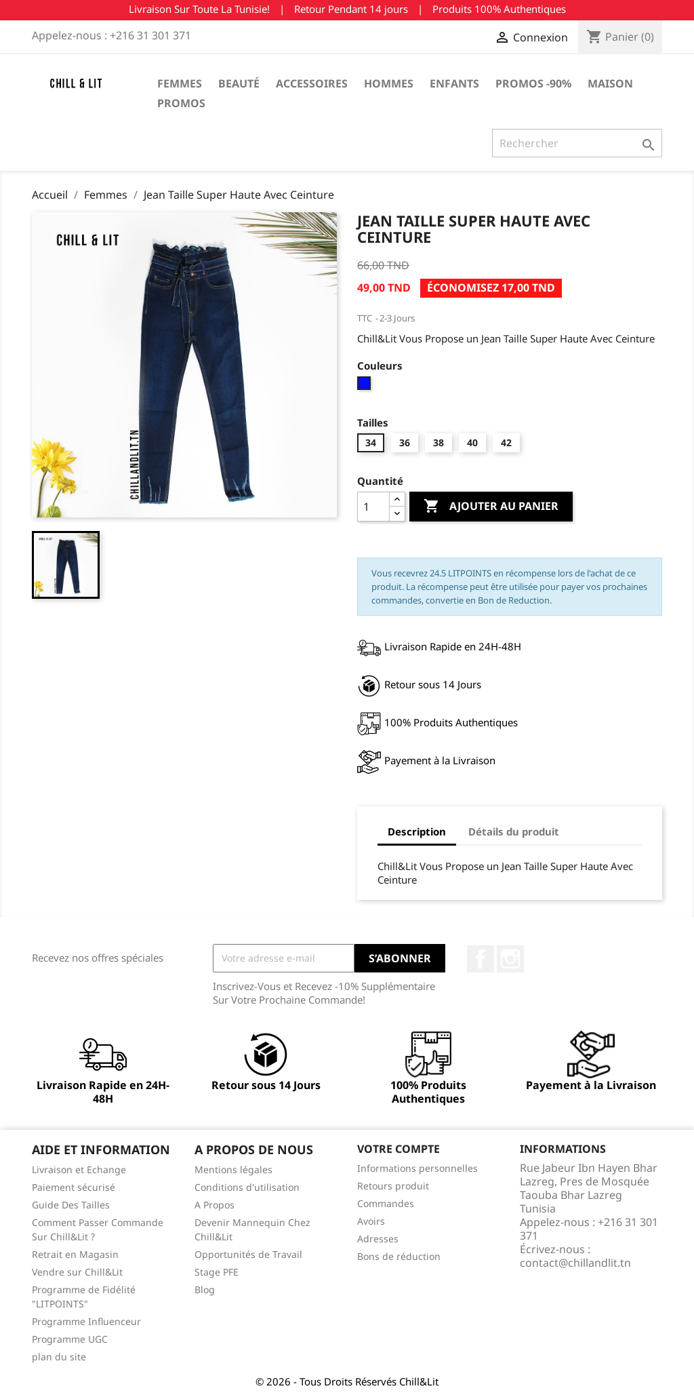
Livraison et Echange (79, 1169)
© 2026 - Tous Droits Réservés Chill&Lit (347, 1381)
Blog (205, 1289)
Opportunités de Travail (248, 1254)
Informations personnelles (417, 1168)
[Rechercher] (577, 143)
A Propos (214, 1204)
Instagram (510, 958)
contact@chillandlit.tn (575, 1262)
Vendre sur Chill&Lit (77, 1271)
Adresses (378, 1238)
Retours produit (393, 1185)
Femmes (179, 83)
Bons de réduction (399, 1256)
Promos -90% (533, 83)
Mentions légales (233, 1169)
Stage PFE (217, 1271)
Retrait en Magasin (75, 1254)
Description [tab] (417, 831)
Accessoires (312, 83)
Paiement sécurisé (73, 1187)
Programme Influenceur (86, 1321)
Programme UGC (70, 1339)
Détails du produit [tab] (513, 831)
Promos (181, 103)
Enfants (454, 83)
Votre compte (398, 1148)
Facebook (480, 958)
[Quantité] (373, 506)
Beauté (239, 83)
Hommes (388, 83)
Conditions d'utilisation (247, 1187)
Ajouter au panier (491, 506)
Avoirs (371, 1221)
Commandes (385, 1203)
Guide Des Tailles (71, 1204)
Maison (610, 83)
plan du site (59, 1356)
